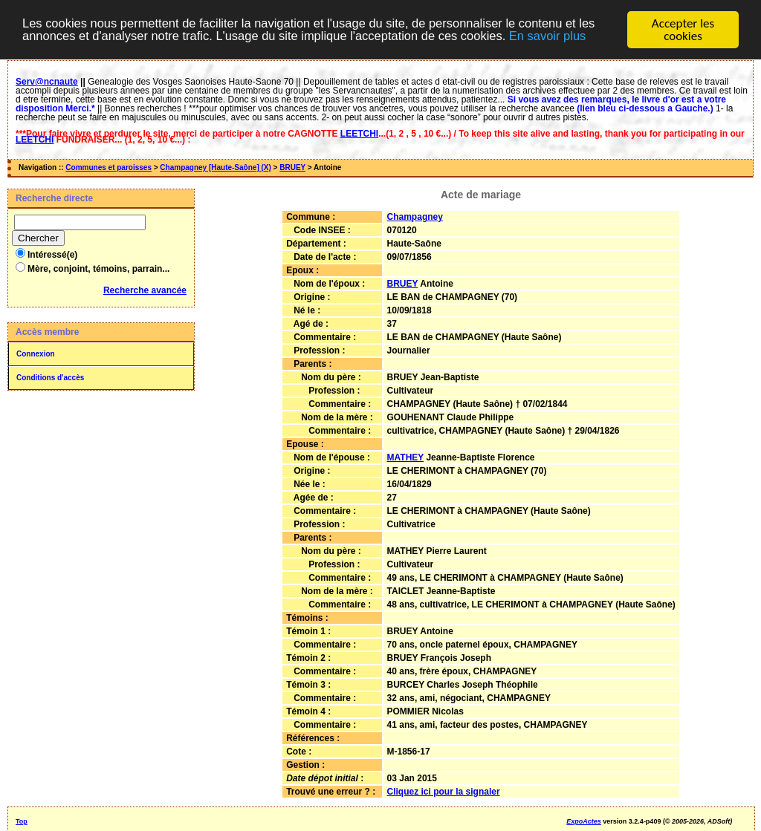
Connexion (35, 354)
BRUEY (292, 167)
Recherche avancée (145, 290)
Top (21, 821)
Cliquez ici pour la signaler (443, 791)
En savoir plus (564, 36)
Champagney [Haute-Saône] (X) (215, 167)
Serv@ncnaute (47, 81)
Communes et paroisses (108, 167)
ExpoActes (583, 821)
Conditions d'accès (50, 378)
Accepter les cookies (683, 30)
